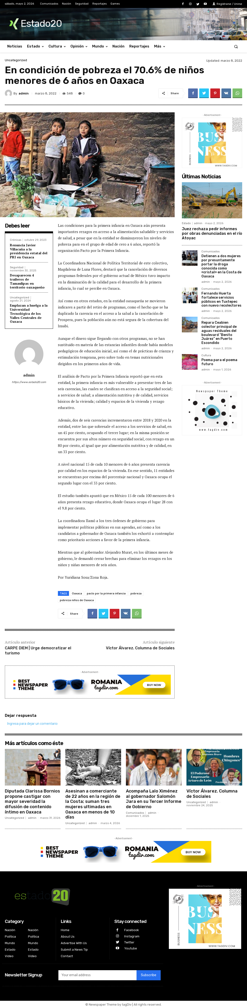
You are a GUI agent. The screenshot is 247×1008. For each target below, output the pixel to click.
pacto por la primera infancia (106, 593)
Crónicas (15, 240)
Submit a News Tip (74, 949)
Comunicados (210, 251)
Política (10, 936)
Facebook (131, 930)
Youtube (130, 948)
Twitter (129, 942)
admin (24, 93)
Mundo (10, 943)
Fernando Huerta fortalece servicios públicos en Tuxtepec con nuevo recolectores (221, 299)
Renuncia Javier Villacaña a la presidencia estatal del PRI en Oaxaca (28, 251)
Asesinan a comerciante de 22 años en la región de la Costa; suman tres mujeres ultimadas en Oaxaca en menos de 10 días (92, 804)
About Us (68, 936)
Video (9, 956)
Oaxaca (77, 593)
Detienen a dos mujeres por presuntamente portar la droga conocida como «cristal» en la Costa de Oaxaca (221, 266)
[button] (236, 46)
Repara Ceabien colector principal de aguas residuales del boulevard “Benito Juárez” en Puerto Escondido (219, 333)
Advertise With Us (74, 943)
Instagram (131, 936)
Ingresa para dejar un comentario (32, 724)
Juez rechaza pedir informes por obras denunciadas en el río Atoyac (212, 233)
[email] (97, 975)
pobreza (136, 593)
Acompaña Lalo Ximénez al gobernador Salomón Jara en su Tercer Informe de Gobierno (153, 798)
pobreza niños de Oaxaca (77, 600)
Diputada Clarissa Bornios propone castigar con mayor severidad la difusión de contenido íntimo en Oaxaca (32, 801)
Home (65, 930)
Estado (186, 223)
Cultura (206, 355)
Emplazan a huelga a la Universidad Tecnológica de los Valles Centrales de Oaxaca (29, 313)
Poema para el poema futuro (219, 362)
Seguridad (16, 267)
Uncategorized (16, 60)
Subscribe (148, 975)
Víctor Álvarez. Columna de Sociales (140, 648)
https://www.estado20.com (29, 382)
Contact (67, 956)
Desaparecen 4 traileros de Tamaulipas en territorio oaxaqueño (27, 281)
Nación (10, 930)
